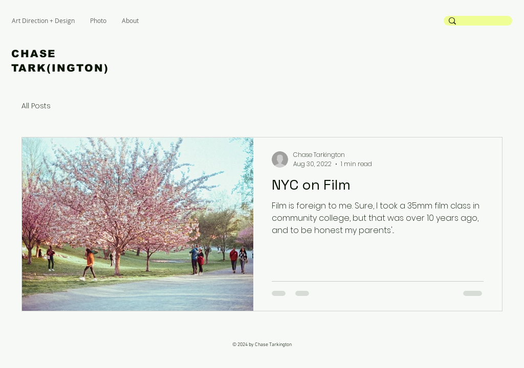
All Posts (36, 106)
